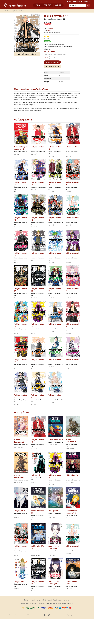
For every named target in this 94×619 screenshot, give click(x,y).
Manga (58, 5)
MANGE (49, 30)
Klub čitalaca (57, 600)
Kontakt (55, 603)
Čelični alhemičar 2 (55, 440)
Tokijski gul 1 (36, 475)
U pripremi (13, 11)
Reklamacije (42, 603)
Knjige (38, 5)
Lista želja (84, 1)
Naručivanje (49, 603)
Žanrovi (21, 11)
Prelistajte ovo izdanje (27, 54)
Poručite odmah (52, 62)
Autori (6, 11)
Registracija (76, 1)
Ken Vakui (50, 28)
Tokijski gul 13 (19, 511)
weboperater (75, 615)
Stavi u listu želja (52, 66)
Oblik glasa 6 (53, 511)
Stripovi (48, 5)
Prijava (69, 1)
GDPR (59, 603)
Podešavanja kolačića (67, 603)
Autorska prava (25, 603)
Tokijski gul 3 (19, 582)
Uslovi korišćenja (34, 603)
